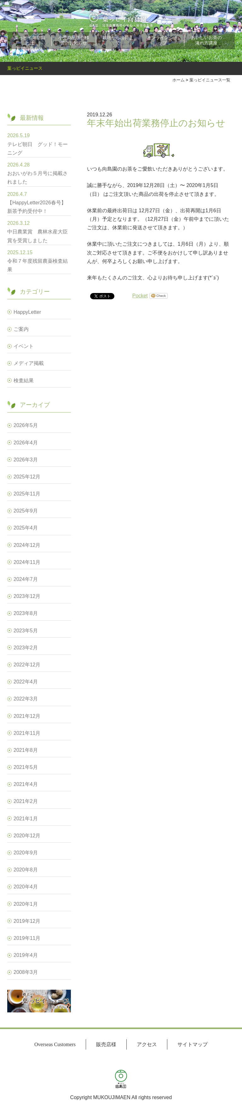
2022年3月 (26, 698)
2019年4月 (26, 955)
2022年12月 (27, 664)
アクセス (147, 1044)
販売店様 (106, 1044)
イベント (24, 346)
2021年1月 (26, 818)
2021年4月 (26, 784)
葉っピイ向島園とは (29, 40)
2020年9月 (26, 852)
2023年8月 (26, 613)
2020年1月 (26, 904)
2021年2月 (26, 801)
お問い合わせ (29, 48)
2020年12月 (27, 835)
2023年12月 (27, 596)
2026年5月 (26, 425)
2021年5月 (26, 767)
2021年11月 (27, 733)
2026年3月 (26, 459)
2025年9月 (26, 510)
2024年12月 (27, 545)
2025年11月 (27, 493)
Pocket (140, 295)
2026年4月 (26, 442)
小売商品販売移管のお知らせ (73, 40)
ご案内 (21, 329)
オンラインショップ (162, 40)
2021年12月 (27, 716)
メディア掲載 (29, 363)
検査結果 (24, 380)
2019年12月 (27, 921)
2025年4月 (26, 527)
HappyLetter (27, 312)
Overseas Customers (55, 1044)
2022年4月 (26, 681)
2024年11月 (27, 562)
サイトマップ (192, 1044)
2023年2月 (26, 647)
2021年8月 (26, 750)
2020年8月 (26, 869)
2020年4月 (26, 886)
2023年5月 (26, 630)
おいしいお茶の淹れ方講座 (206, 40)
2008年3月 (26, 972)
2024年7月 (26, 579)
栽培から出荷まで (117, 40)
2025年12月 (27, 476)
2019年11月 (27, 938)
